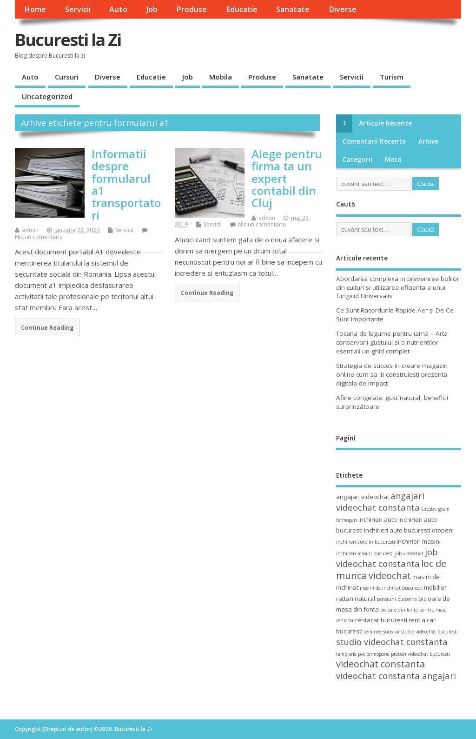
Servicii (78, 9)
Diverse (343, 9)
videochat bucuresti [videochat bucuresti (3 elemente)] (429, 654)
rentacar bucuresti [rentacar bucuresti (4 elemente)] (381, 620)
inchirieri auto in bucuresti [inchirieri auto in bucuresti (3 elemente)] (365, 542)
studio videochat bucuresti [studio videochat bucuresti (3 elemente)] (429, 631)
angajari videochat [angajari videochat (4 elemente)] (362, 497)
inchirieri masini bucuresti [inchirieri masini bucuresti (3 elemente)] (365, 553)
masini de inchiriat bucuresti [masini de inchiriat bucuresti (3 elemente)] (391, 588)
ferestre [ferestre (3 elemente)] (429, 509)
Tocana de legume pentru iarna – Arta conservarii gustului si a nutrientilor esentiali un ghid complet (392, 342)
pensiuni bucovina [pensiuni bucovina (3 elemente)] (397, 599)
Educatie (242, 9)
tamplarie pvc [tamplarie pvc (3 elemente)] (350, 654)
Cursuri (67, 76)
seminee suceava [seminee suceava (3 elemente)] (381, 631)
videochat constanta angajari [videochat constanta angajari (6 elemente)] (396, 675)
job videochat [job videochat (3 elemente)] (409, 553)
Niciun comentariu (39, 237)
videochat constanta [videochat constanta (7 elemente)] (380, 664)
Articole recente (385, 123)
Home (35, 9)
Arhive (428, 141)
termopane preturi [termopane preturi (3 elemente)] (386, 654)
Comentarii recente (374, 141)
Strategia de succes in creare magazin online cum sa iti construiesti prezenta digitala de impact (392, 374)
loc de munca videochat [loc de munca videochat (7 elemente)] (391, 569)
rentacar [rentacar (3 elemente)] (345, 620)
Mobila (220, 76)
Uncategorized (47, 96)
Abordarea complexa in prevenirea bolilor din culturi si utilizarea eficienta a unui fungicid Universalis (397, 287)
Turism (391, 76)
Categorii (357, 159)
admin (30, 230)
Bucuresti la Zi (68, 39)
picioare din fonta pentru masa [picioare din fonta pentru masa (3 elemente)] (413, 609)
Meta (393, 159)
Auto (118, 9)
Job (152, 9)
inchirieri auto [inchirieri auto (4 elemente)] (377, 519)
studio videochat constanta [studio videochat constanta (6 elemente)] (392, 641)
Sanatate (293, 9)
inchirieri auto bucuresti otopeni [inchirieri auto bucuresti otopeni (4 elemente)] (409, 530)
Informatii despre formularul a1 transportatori (126, 184)
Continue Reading (47, 327)
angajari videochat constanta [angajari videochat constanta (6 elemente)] (380, 501)
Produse (191, 9)
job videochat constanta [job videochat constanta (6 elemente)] (387, 557)
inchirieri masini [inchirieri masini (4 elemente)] (419, 541)
